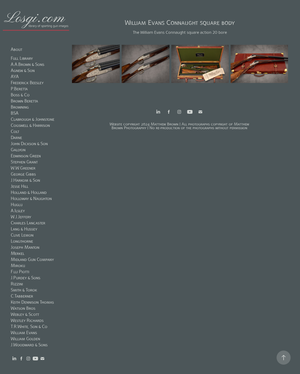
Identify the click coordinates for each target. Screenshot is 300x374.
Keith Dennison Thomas (32, 302)
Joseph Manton (25, 247)
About (16, 49)
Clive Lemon (22, 235)
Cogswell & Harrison (30, 125)
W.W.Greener (23, 168)
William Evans (24, 332)
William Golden (25, 338)
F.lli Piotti (20, 271)
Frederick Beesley (27, 82)
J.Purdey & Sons (25, 277)
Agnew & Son (23, 70)
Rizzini (17, 284)
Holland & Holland (29, 192)
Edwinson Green (26, 156)
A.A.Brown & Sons (27, 64)
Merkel (17, 253)
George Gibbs (23, 174)
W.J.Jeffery (21, 216)
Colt (15, 131)
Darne (16, 137)
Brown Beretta (24, 101)
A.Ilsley (18, 210)
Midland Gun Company (32, 259)
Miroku (18, 265)
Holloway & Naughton (31, 198)
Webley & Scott (25, 314)
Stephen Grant (24, 162)
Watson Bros (23, 308)
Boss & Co (20, 95)
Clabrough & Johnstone (32, 119)
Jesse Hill (19, 186)
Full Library (22, 58)
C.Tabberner (22, 296)
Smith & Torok (24, 290)
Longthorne (22, 241)
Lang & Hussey (24, 229)
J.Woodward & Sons (29, 345)
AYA (15, 76)
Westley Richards (27, 320)
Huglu (16, 204)
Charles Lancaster (28, 223)
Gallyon (18, 149)
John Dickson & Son (29, 143)
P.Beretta (19, 88)
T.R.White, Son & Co (29, 326)
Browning (20, 107)
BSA (15, 113)
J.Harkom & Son (25, 180)
